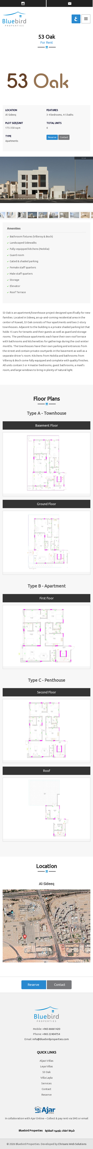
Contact (64, 137)
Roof (46, 770)
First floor (46, 598)
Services (46, 1083)
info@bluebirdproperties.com (50, 1039)
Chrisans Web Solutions (72, 1143)
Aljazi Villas (46, 1060)
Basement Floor (46, 425)
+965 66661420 (51, 1028)
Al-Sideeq (46, 884)
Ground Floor (46, 504)
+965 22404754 (51, 1033)
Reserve (52, 137)
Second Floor (46, 692)
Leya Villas (46, 1066)
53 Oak (46, 1072)
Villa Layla (46, 1077)
